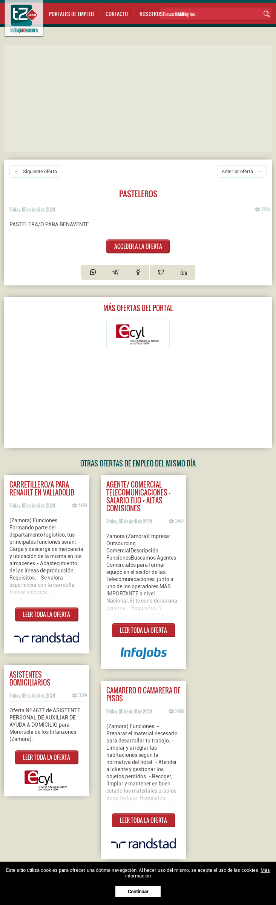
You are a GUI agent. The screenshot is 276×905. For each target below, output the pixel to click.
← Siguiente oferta (35, 171)
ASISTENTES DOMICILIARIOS (30, 678)
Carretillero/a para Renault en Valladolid (41, 488)
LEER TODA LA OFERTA (46, 614)
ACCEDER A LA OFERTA (138, 246)
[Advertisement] (140, 97)
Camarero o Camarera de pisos (143, 694)
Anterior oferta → (242, 171)
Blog (180, 14)
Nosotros (151, 14)
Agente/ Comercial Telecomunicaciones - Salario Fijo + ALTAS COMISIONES (138, 496)
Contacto (117, 14)
